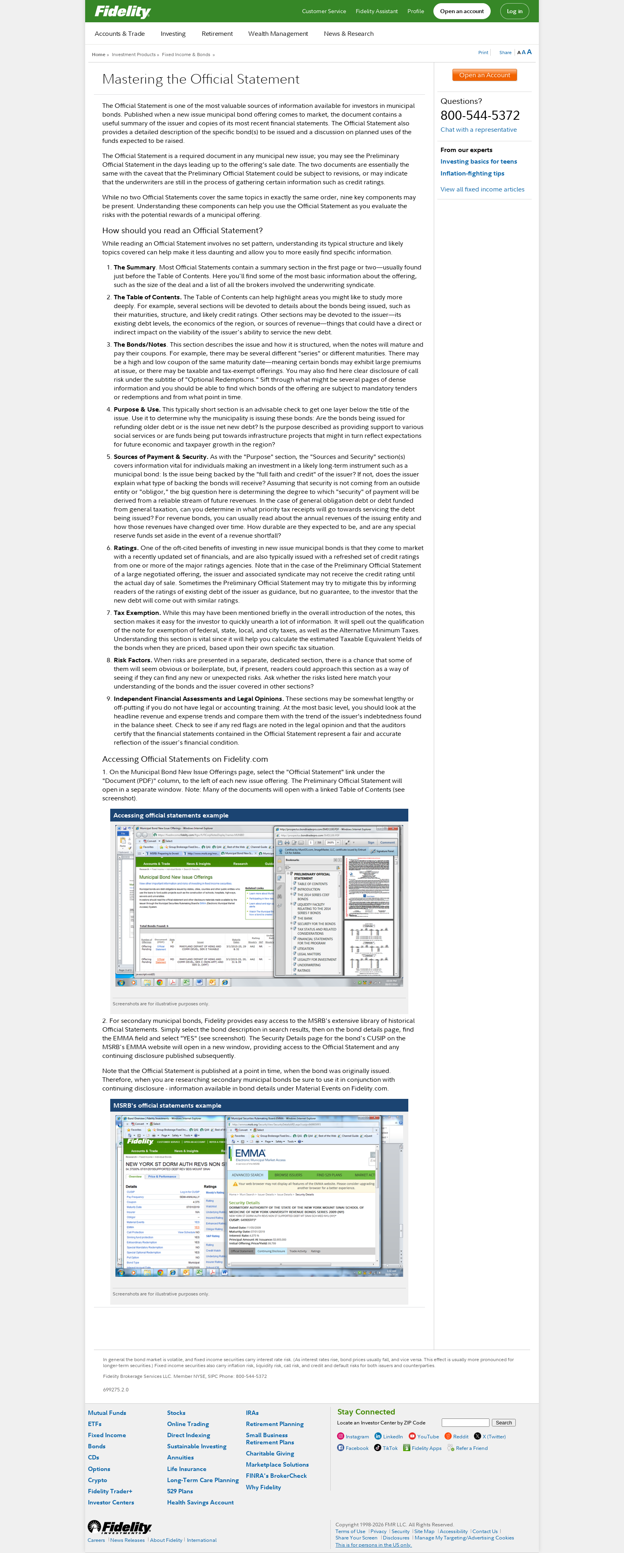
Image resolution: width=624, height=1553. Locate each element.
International (201, 1540)
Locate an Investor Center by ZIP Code (381, 1422)
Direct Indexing (188, 1435)
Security (401, 1531)
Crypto (97, 1480)
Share (505, 52)
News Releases (127, 1540)
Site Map (424, 1531)
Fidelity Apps (427, 1447)
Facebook (357, 1447)
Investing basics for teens (479, 161)
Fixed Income (107, 1435)
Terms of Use (350, 1531)
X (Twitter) (494, 1436)
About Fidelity (166, 1540)
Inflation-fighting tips (473, 173)
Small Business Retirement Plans (270, 1438)
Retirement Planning (275, 1424)
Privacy (378, 1531)
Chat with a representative (479, 129)
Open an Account (484, 74)
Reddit (460, 1436)
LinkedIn (393, 1436)
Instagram (357, 1436)
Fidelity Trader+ (110, 1491)
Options (99, 1469)
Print (483, 52)
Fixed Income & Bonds (186, 54)
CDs (93, 1457)
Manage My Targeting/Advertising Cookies (464, 1537)
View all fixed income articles (483, 189)
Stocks (176, 1412)
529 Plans (180, 1491)
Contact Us (485, 1531)
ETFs (94, 1424)
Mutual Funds (107, 1412)
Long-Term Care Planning (203, 1480)
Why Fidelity (263, 1487)
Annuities (180, 1457)
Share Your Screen (356, 1537)
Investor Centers (111, 1502)
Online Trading (188, 1424)
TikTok (390, 1447)
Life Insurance (187, 1469)
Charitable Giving (270, 1453)
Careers (96, 1540)
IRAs (252, 1412)
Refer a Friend (472, 1447)
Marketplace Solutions (277, 1464)
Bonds (96, 1446)
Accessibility (454, 1531)
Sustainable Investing (196, 1446)
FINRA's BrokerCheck (276, 1475)
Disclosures (396, 1537)
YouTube (428, 1436)
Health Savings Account (200, 1502)
